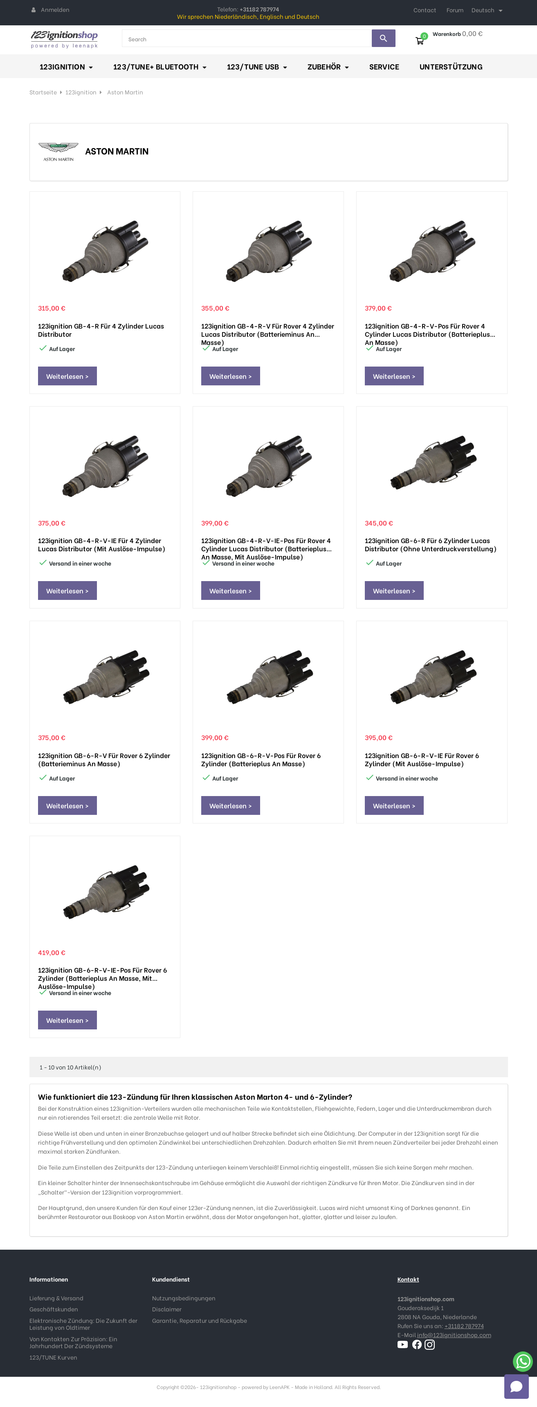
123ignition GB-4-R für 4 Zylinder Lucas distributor (101, 330)
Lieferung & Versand (56, 1297)
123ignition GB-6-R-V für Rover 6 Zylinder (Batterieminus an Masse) (104, 759)
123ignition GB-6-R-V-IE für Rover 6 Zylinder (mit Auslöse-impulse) (422, 759)
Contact (424, 9)
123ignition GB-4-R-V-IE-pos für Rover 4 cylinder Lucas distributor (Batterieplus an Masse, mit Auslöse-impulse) (266, 544)
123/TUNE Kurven (53, 1357)
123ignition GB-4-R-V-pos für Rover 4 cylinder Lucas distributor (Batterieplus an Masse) (427, 330)
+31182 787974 (464, 1325)
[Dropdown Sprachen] (489, 10)
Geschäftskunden (53, 1308)
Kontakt (408, 1279)
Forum (455, 9)
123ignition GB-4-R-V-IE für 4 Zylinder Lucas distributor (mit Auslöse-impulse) (101, 544)
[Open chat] (516, 1386)
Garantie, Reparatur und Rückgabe (199, 1320)
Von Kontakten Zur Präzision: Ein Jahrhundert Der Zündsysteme (73, 1342)
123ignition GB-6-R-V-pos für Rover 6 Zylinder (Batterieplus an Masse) (261, 759)
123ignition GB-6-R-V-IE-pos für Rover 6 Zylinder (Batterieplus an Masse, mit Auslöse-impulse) (102, 974)
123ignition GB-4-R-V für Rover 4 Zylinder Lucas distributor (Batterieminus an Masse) (267, 330)
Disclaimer (167, 1308)
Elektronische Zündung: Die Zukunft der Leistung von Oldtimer (83, 1324)
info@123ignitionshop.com (454, 1334)
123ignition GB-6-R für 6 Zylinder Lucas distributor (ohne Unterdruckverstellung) (431, 544)
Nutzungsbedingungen (184, 1297)
